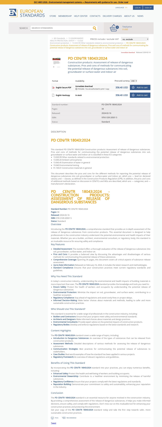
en (126, 7)
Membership (65, 16)
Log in (138, 8)
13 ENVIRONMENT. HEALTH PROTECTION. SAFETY (67, 39)
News (140, 16)
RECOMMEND (71, 418)
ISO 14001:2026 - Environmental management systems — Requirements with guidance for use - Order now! (81, 2)
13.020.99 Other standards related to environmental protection (97, 43)
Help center (80, 16)
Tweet (53, 423)
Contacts (95, 16)
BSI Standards (59, 38)
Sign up (148, 8)
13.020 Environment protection (66, 41)
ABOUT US (129, 16)
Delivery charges (112, 16)
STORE (53, 16)
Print (56, 418)
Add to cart (142, 87)
